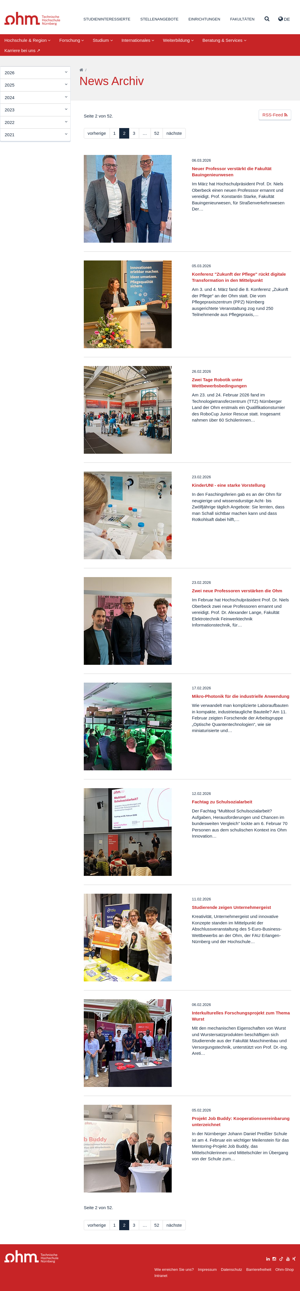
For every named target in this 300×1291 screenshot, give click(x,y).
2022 (9, 122)
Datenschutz (231, 1269)
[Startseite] (81, 70)
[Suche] (267, 19)
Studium (102, 40)
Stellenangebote (159, 19)
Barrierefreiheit (258, 1269)
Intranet (160, 1275)
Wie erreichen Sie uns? (174, 1269)
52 (156, 133)
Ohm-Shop (284, 1269)
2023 (9, 109)
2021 (9, 134)
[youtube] (288, 1258)
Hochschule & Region (27, 40)
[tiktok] (281, 1258)
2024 (9, 97)
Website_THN (32, 18)
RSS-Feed (274, 114)
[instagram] (274, 1258)
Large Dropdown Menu (31, 1256)
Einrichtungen (204, 19)
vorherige (97, 133)
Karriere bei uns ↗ (22, 50)
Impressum (207, 1269)
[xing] (294, 1258)
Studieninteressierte (106, 19)
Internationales (138, 40)
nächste (174, 133)
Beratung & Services (224, 40)
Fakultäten (242, 19)
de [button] (284, 19)
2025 (9, 84)
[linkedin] (268, 1258)
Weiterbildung (178, 40)
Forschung (71, 40)
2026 (9, 72)
